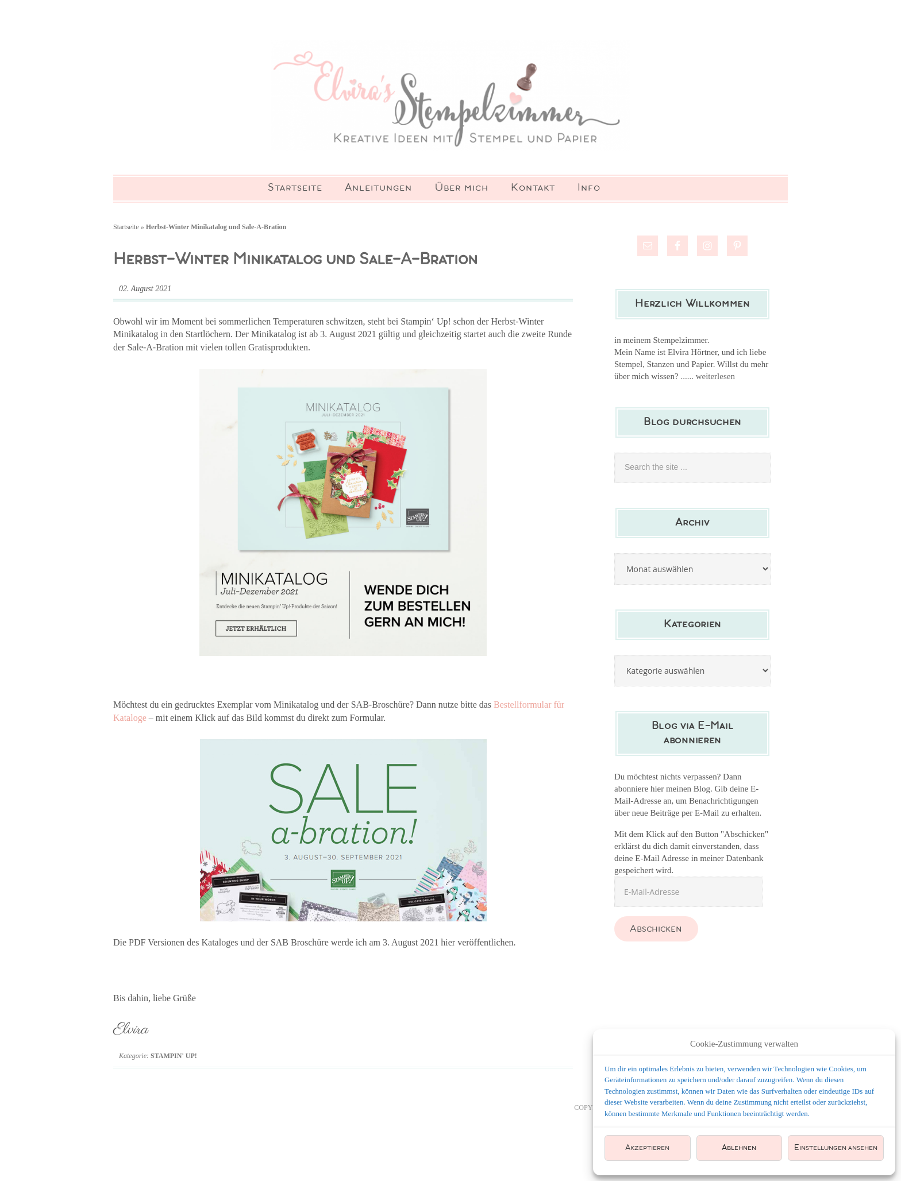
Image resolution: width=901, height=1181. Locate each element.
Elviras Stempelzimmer (450, 97)
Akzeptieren (647, 1148)
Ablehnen (739, 1148)
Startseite (126, 232)
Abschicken (656, 934)
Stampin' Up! (174, 1062)
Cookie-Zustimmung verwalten (744, 1043)
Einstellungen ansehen (835, 1148)
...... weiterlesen (707, 381)
